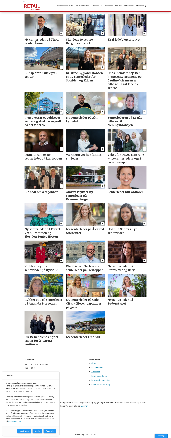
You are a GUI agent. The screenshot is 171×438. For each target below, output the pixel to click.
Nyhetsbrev (129, 5)
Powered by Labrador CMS (85, 435)
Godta (37, 431)
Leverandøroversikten (101, 380)
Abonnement (97, 5)
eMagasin (140, 5)
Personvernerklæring (100, 384)
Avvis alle (50, 431)
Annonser (109, 5)
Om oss (118, 5)
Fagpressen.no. (14, 421)
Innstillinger (161, 436)
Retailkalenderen (82, 5)
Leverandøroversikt (65, 5)
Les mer (84, 406)
